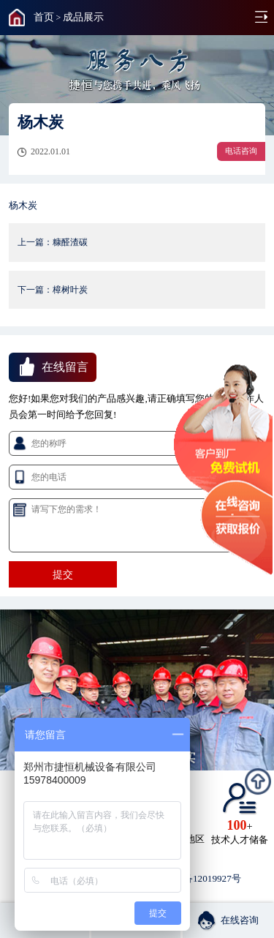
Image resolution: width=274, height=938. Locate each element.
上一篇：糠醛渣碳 (53, 242)
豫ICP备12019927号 (200, 878)
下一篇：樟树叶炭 (53, 290)
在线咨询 (228, 920)
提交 (63, 574)
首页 (44, 17)
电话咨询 (241, 150)
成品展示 (83, 17)
